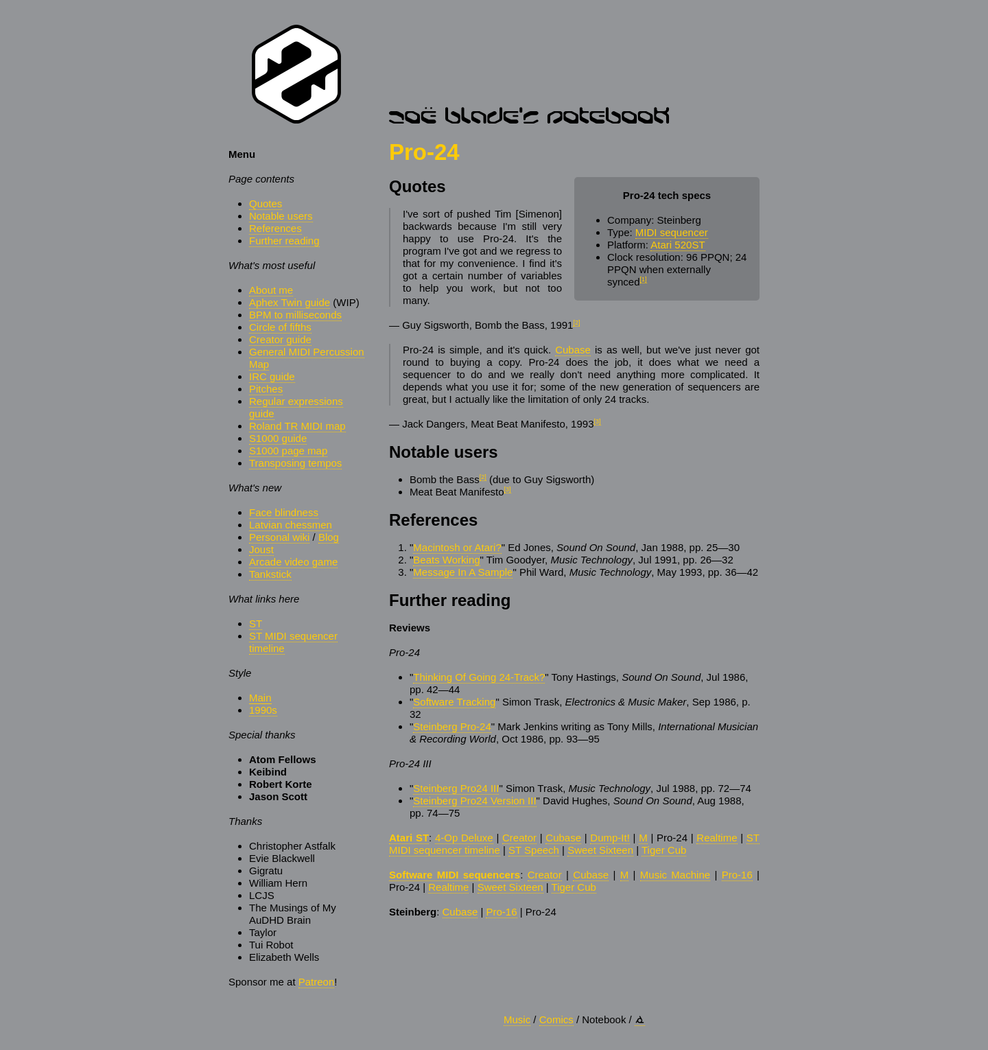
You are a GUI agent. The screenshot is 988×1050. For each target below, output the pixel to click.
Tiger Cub (664, 850)
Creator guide (280, 339)
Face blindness (283, 512)
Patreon (316, 982)
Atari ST (409, 837)
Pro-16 (737, 874)
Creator (519, 837)
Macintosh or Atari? (457, 547)
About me (271, 290)
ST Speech (533, 850)
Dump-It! (610, 837)
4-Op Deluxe (464, 837)
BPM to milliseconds (295, 314)
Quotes (265, 203)
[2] (576, 322)
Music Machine (675, 874)
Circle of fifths (280, 327)
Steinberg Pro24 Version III (474, 800)
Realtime (716, 837)
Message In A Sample (463, 572)
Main (260, 697)
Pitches (266, 389)
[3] (596, 421)
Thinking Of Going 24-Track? (479, 677)
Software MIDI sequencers (454, 874)
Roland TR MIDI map (297, 426)
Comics (556, 1019)
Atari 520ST (677, 244)
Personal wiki (279, 537)
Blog (328, 537)
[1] (643, 279)
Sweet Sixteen (600, 850)
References (275, 228)
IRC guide (272, 376)
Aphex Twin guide (289, 302)
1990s (263, 710)
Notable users (281, 216)
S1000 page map (288, 450)
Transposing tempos (295, 463)
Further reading (284, 240)
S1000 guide (278, 438)
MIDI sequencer (671, 232)
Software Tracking (454, 702)
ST (255, 623)
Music (517, 1019)
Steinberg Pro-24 (452, 726)
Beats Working (446, 559)
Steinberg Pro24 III (456, 788)
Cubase (573, 349)
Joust (261, 549)
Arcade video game (293, 562)
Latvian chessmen (290, 524)
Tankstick (270, 574)
